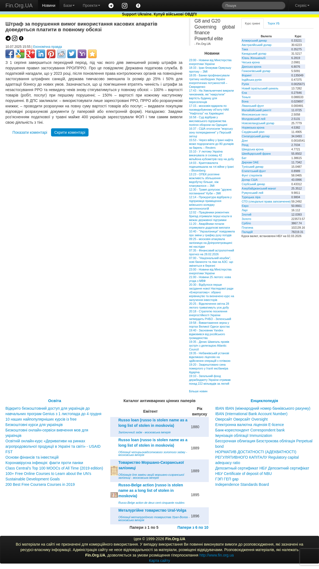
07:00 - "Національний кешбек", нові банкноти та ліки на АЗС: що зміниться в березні (211, 261)
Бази (69, 5)
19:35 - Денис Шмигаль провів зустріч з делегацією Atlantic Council (209, 345)
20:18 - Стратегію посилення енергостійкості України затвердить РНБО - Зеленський (210, 315)
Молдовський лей (253, 118)
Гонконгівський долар (256, 71)
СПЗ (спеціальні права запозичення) (266, 201)
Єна (244, 92)
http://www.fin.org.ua (216, 555)
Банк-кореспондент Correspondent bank (250, 430)
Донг (245, 140)
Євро (245, 205)
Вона (245, 101)
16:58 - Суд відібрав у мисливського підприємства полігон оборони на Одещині (208, 121)
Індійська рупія (251, 79)
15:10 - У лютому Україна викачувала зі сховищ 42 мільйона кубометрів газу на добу (211, 155)
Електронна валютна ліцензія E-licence (249, 424)
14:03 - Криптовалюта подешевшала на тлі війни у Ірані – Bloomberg (211, 166)
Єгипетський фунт (254, 171)
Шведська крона (252, 149)
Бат (244, 158)
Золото (246, 218)
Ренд (245, 145)
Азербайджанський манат (259, 188)
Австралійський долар (256, 44)
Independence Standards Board (242, 484)
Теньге (246, 97)
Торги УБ (274, 23)
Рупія (245, 84)
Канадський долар (254, 53)
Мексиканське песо (254, 114)
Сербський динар (253, 184)
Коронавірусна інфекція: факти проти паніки (44, 463)
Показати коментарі (29, 132)
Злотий (246, 214)
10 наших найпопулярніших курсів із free (41, 419)
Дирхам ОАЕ (250, 162)
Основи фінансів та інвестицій (32, 457)
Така (245, 49)
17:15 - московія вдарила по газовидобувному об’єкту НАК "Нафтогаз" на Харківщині (209, 109)
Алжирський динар (254, 40)
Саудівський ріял (253, 131)
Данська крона (251, 66)
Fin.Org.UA (19, 5)
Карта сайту (159, 560)
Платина (247, 227)
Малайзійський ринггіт (256, 110)
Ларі (244, 210)
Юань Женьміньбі (254, 58)
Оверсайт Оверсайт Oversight (241, 419)
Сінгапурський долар (256, 136)
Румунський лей (252, 192)
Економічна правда (47, 47)
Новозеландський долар (258, 123)
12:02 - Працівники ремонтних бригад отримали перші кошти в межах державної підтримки (210, 216)
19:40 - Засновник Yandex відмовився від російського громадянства (207, 334)
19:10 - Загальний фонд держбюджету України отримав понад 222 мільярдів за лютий (209, 379)
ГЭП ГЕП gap (227, 479)
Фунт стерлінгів (252, 175)
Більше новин (198, 391)
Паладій (247, 232)
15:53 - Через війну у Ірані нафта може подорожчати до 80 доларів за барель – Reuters (211, 143)
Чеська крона (251, 62)
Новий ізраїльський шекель (260, 88)
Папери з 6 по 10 (192, 527)
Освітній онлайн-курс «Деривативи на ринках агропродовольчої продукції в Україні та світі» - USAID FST (52, 446)
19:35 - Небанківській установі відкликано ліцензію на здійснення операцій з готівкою (209, 357)
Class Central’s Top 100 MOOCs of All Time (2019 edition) (54, 468)
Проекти (91, 5)
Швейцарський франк (256, 153)
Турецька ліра (251, 197)
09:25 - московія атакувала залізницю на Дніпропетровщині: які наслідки (211, 242)
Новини (48, 5)
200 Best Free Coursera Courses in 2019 (40, 484)
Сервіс (302, 5)
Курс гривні (252, 23)
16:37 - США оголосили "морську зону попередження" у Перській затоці (211, 132)
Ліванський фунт (253, 105)
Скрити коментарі (69, 132)
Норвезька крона (253, 127)
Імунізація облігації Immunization (243, 435)
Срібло (246, 223)
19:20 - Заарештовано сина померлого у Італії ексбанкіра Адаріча (208, 368)
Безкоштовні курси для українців (34, 424)
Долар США (250, 179)
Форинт (247, 75)
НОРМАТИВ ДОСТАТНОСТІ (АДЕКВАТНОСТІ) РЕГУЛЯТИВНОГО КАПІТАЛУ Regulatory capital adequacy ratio (257, 457)
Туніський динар (252, 166)
